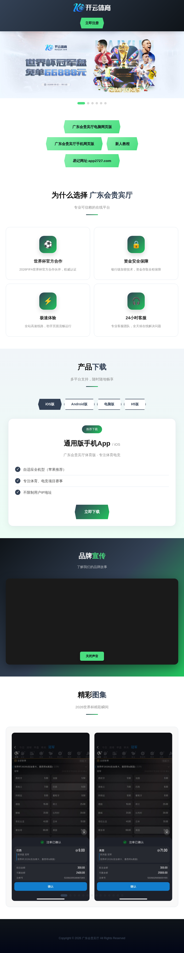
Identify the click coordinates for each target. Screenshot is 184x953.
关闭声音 (92, 656)
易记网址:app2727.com (92, 161)
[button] (64, 895)
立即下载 (92, 512)
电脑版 (109, 404)
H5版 (135, 404)
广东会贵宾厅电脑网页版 (92, 127)
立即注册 (92, 23)
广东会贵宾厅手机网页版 (74, 144)
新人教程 (122, 144)
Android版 (79, 404)
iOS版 (49, 404)
